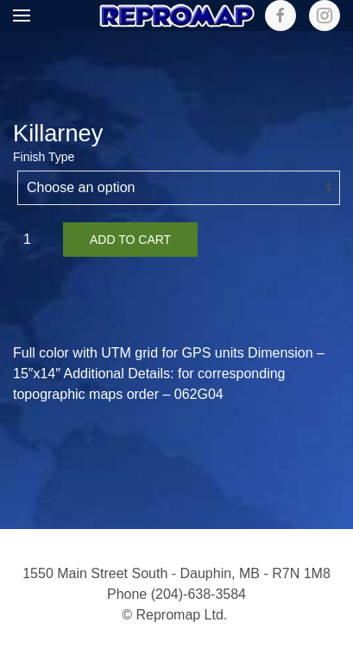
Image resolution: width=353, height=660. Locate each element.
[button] (21, 15)
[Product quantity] (33, 239)
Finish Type (43, 157)
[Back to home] (177, 15)
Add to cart (130, 239)
